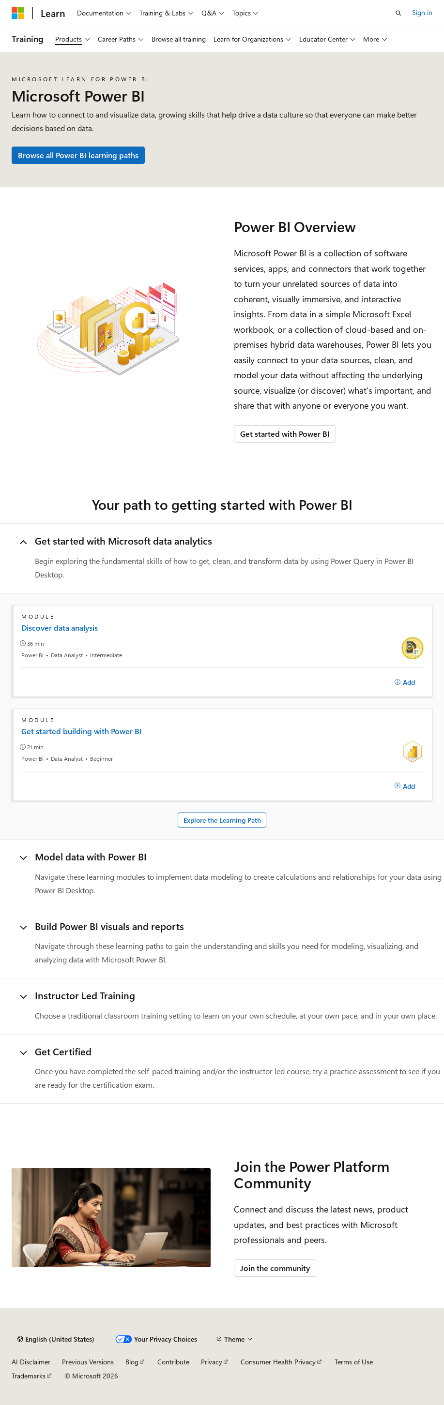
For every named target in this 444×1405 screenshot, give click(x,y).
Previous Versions (88, 1361)
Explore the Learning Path (222, 820)
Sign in (422, 12)
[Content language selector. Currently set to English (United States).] (56, 1339)
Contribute (173, 1361)
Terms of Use (354, 1361)
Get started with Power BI (285, 434)
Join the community (275, 1268)
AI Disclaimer (31, 1361)
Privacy (211, 1361)
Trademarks (29, 1375)
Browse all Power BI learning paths (78, 155)
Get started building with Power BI (81, 731)
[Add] (404, 682)
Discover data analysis (59, 628)
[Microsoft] (18, 13)
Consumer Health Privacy (278, 1361)
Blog (131, 1361)
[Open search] (398, 13)
